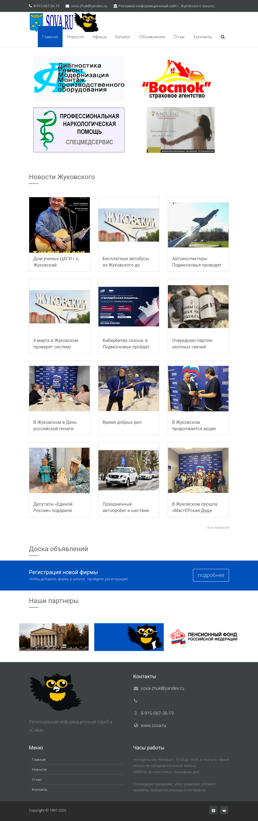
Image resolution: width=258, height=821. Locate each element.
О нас (179, 36)
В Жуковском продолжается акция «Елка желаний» (194, 429)
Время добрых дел (122, 422)
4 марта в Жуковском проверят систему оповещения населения (58, 347)
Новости (75, 36)
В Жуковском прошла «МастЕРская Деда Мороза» (194, 510)
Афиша (99, 36)
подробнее (211, 575)
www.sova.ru (153, 725)
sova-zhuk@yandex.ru (89, 5)
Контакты (203, 36)
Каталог (122, 36)
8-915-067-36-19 (46, 5)
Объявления (152, 36)
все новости (218, 527)
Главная (50, 36)
